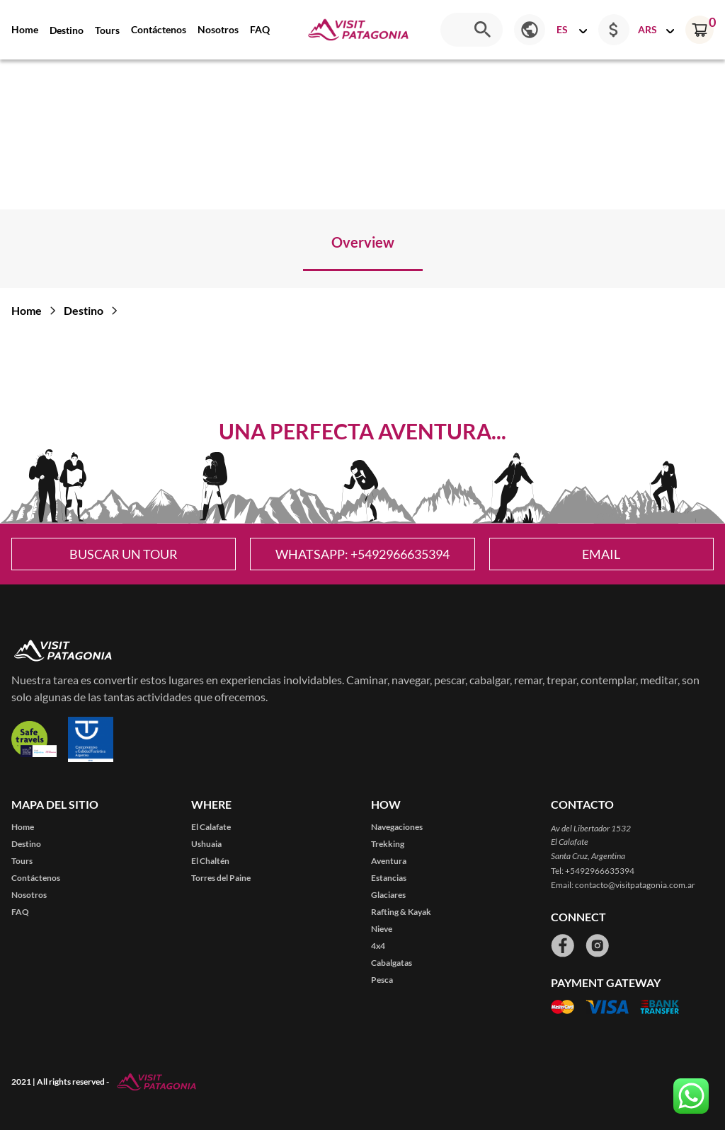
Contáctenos (158, 29)
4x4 (378, 945)
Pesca (382, 979)
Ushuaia (206, 843)
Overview (362, 242)
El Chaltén (210, 860)
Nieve (381, 928)
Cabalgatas (391, 962)
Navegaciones (397, 826)
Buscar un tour (123, 554)
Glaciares (388, 894)
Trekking (387, 843)
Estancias (388, 877)
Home (24, 29)
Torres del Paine (221, 877)
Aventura (388, 860)
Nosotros (218, 29)
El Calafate (211, 826)
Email (601, 554)
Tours (107, 30)
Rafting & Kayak (401, 911)
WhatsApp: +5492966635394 (362, 554)
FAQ (260, 29)
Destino (26, 843)
